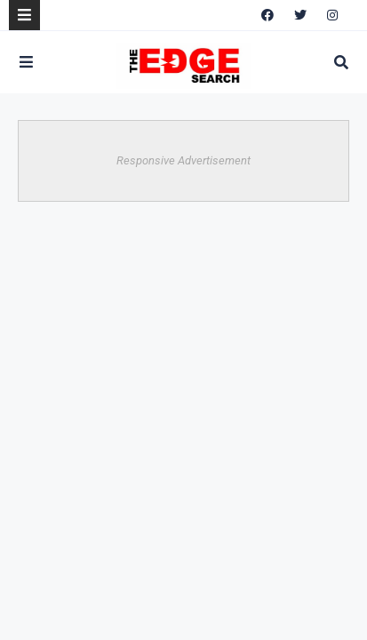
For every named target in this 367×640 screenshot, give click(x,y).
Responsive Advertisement (183, 160)
